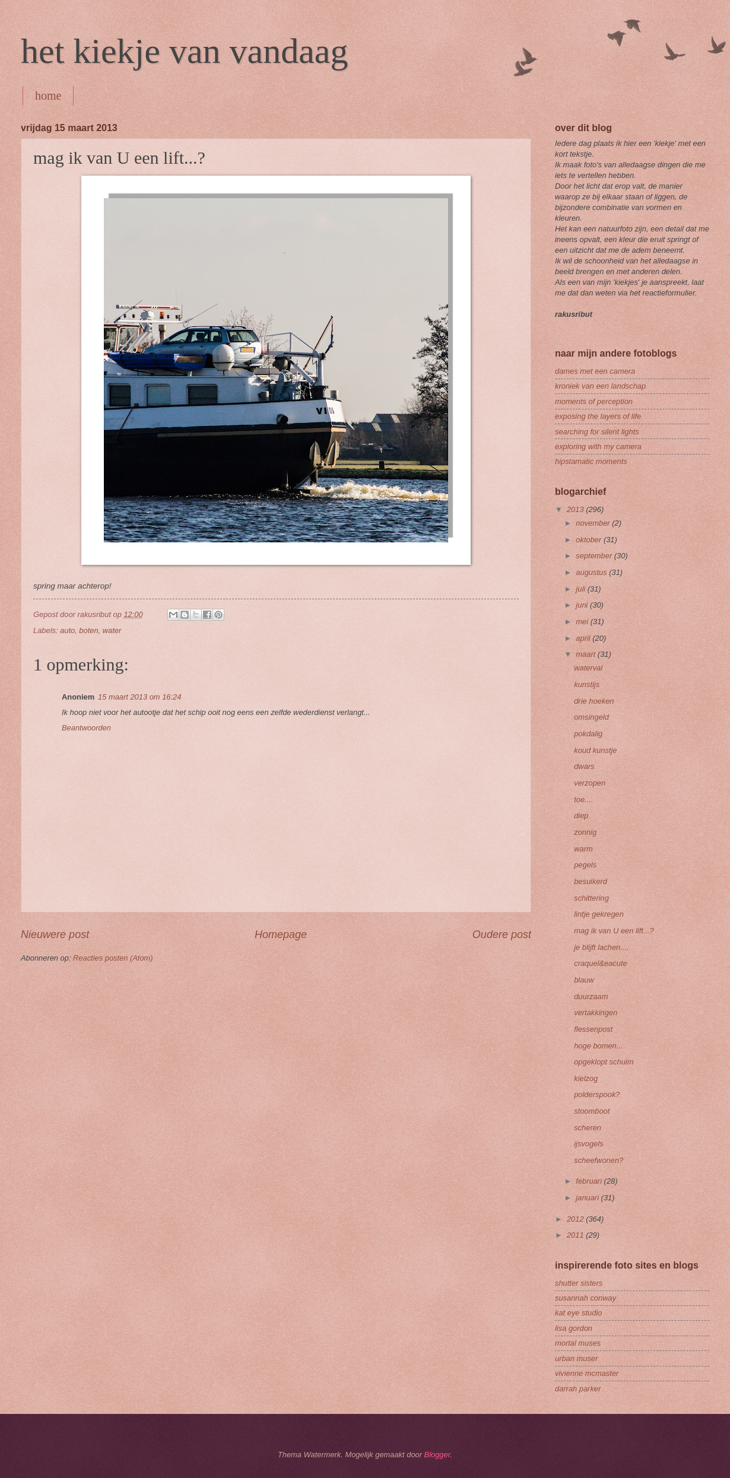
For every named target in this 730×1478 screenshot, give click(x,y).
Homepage (281, 934)
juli (581, 588)
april (584, 638)
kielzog (586, 1078)
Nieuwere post (55, 934)
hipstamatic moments (591, 461)
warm (583, 848)
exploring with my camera (598, 446)
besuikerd (590, 881)
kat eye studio (578, 1312)
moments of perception (594, 401)
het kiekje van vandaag (184, 51)
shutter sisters (578, 1283)
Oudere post (501, 934)
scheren (587, 1127)
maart (587, 654)
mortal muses (578, 1343)
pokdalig (588, 733)
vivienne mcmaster (586, 1373)
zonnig (585, 832)
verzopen (589, 782)
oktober (590, 539)
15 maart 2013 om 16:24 (139, 696)
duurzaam (591, 996)
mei (583, 621)
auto (67, 630)
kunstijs (586, 684)
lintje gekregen (599, 914)
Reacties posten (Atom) (113, 957)
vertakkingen (595, 1012)
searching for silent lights (597, 431)
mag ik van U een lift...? (614, 930)
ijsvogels (588, 1143)
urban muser (576, 1358)
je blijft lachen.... (601, 947)
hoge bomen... (598, 1045)
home (48, 95)
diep (581, 815)
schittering (591, 898)
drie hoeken (594, 701)
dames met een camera (595, 371)
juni (583, 604)
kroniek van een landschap (600, 386)
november (594, 523)
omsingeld (591, 717)
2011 (576, 1235)
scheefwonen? (598, 1160)
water (112, 630)
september (595, 555)
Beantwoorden (86, 727)
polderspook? (597, 1094)
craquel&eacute (600, 963)
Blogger (437, 1454)
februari (590, 1181)
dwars (584, 766)
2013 (576, 509)
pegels (585, 864)
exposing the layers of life (598, 416)
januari (588, 1197)
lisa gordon (573, 1328)
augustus (592, 572)
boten (88, 630)
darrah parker (578, 1388)
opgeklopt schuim (603, 1061)
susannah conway (585, 1297)
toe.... (583, 799)
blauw (584, 979)
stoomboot (592, 1111)
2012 (576, 1219)
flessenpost (593, 1029)
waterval (588, 667)
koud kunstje (595, 750)
